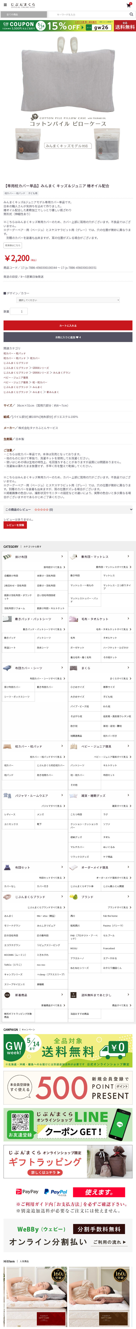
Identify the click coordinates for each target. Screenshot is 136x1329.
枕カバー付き (110, 735)
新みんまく (53, 392)
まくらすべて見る (119, 678)
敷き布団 (75, 575)
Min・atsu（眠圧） (47, 915)
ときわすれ (43, 954)
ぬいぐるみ (109, 847)
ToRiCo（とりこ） (13, 964)
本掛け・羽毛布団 (46, 575)
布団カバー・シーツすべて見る (46, 678)
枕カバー (35, 358)
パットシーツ (44, 637)
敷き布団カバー (45, 687)
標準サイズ (109, 687)
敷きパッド (10, 637)
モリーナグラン (12, 925)
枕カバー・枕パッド (15, 353)
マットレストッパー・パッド (84, 600)
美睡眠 (40, 984)
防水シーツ (43, 647)
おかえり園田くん (112, 968)
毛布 (72, 637)
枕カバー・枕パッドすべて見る (46, 756)
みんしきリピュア (46, 925)
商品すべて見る (120, 1005)
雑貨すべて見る (120, 806)
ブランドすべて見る (118, 907)
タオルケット (110, 637)
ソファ (106, 824)
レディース (9, 814)
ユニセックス (11, 824)
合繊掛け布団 (11, 575)
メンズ (40, 814)
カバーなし (10, 886)
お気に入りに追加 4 (68, 337)
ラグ (105, 814)
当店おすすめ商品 (79, 1013)
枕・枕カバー (39, 382)
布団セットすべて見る (50, 877)
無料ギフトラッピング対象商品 (18, 1015)
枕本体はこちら (12, 245)
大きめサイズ (77, 696)
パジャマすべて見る (52, 806)
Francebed (109, 948)
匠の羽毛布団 (11, 935)
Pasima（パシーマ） (113, 925)
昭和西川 (75, 925)
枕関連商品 (76, 735)
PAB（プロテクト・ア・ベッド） (84, 937)
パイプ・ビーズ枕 (79, 706)
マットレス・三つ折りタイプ (117, 587)
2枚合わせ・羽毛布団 (15, 585)
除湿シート (10, 647)
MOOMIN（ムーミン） (15, 954)
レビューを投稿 (15, 525)
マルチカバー (77, 847)
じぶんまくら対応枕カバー (51, 765)
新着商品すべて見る (51, 1005)
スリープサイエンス (14, 984)
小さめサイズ (77, 687)
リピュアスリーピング (48, 945)
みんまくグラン (61, 372)
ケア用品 (107, 856)
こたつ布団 (76, 814)
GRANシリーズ (41, 368)
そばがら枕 (76, 716)
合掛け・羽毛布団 (46, 585)
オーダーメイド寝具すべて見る (112, 877)
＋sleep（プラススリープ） (51, 974)
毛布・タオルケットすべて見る (112, 629)
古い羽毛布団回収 (46, 595)
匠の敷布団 (43, 935)
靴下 (39, 824)
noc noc (41, 964)
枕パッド (8, 775)
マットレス (109, 575)
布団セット (109, 775)
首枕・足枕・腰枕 (112, 726)
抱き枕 (73, 726)
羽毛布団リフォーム (14, 608)
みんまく (37, 387)
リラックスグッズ (79, 856)
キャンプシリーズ (13, 974)
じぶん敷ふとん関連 (113, 886)
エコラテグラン (12, 945)
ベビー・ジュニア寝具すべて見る (111, 756)
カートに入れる (68, 325)
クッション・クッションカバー (84, 826)
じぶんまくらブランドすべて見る (45, 907)
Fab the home (110, 915)
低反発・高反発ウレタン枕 (117, 716)
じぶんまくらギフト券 (82, 886)
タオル (106, 837)
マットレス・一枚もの (82, 585)
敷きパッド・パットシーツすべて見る (42, 629)
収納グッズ (76, 837)
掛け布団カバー (12, 687)
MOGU (73, 948)
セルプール (109, 935)
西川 (72, 915)
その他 (73, 785)
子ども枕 (107, 696)
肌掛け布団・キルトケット (51, 608)
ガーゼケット (77, 647)
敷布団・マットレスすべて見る (112, 567)
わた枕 (106, 706)
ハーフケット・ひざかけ (115, 647)
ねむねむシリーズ (79, 968)
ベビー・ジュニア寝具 (16, 377)
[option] (68, 99)
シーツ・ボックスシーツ (17, 696)
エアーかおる (110, 958)
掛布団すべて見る (53, 567)
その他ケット (110, 657)
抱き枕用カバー (45, 775)
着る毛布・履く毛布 (80, 657)
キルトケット (110, 765)
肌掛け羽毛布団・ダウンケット (18, 597)
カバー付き (43, 886)
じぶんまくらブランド (16, 363)
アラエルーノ (77, 958)
